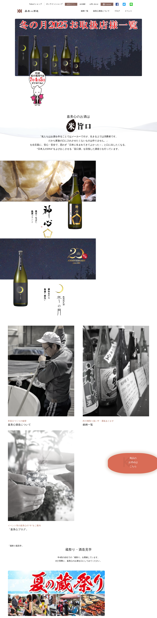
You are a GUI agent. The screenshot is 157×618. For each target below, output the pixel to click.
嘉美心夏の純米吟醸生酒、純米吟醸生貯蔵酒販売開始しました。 (40, 467)
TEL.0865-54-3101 (43, 586)
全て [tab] (51, 442)
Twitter (98, 470)
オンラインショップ (52, 4)
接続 (143, 601)
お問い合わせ (93, 4)
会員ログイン (69, 4)
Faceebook (128, 470)
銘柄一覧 (84, 11)
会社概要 (81, 4)
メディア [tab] (58, 442)
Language (107, 4)
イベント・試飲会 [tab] (80, 442)
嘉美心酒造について (101, 11)
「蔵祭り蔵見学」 (78, 348)
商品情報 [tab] (67, 442)
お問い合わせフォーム (114, 586)
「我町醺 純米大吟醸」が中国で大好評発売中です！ (35, 456)
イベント (128, 11)
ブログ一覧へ (78, 548)
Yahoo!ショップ (33, 4)
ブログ (117, 11)
